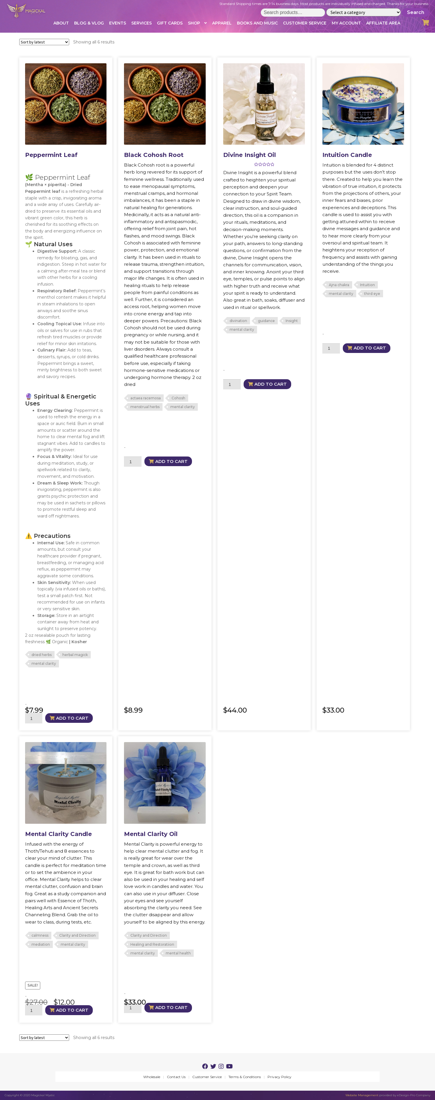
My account (346, 23)
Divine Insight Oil (249, 154)
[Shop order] (44, 42)
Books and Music (257, 23)
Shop (194, 23)
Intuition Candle (347, 154)
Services (141, 23)
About (61, 23)
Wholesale (151, 1077)
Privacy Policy (279, 1077)
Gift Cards (170, 23)
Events (117, 23)
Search (415, 12)
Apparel (222, 23)
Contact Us (176, 1077)
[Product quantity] (33, 718)
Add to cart (72, 718)
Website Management (361, 1095)
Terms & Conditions (244, 1077)
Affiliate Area (383, 23)
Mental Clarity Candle (58, 833)
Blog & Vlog (89, 23)
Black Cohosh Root (154, 154)
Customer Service (304, 23)
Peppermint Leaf (51, 154)
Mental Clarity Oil (151, 833)
